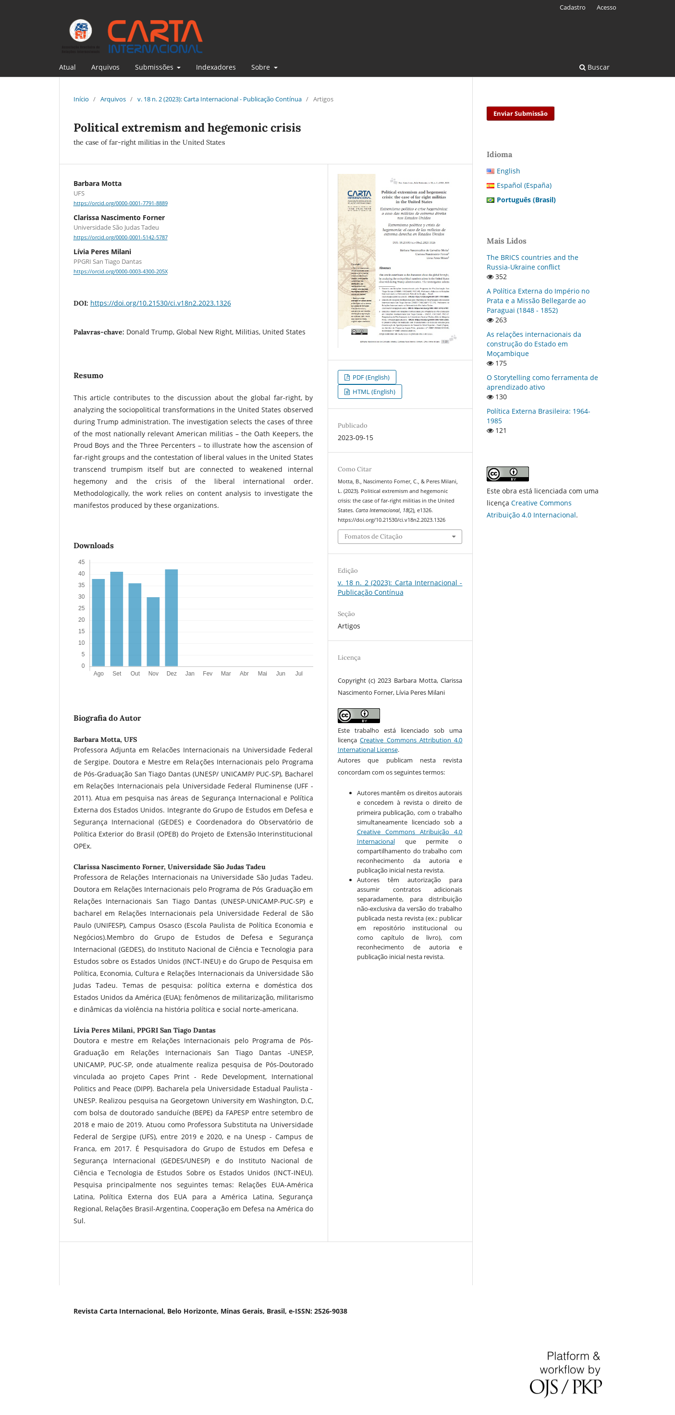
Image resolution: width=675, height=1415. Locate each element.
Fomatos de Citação (373, 536)
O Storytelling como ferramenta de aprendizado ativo (542, 382)
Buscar (594, 67)
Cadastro (573, 7)
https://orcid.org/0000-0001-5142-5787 (121, 237)
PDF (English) (370, 377)
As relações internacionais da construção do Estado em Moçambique (534, 344)
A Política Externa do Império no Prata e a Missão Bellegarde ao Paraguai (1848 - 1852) (538, 300)
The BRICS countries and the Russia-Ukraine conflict (532, 262)
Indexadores (216, 67)
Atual (67, 67)
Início (81, 99)
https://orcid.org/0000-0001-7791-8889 (121, 203)
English (508, 170)
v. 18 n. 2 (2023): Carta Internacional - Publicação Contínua (219, 99)
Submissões (155, 67)
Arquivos (105, 67)
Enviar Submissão (520, 113)
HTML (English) (373, 391)
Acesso (606, 7)
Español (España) (524, 185)
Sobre (261, 67)
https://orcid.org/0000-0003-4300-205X (121, 272)
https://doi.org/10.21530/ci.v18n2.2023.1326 (160, 303)
